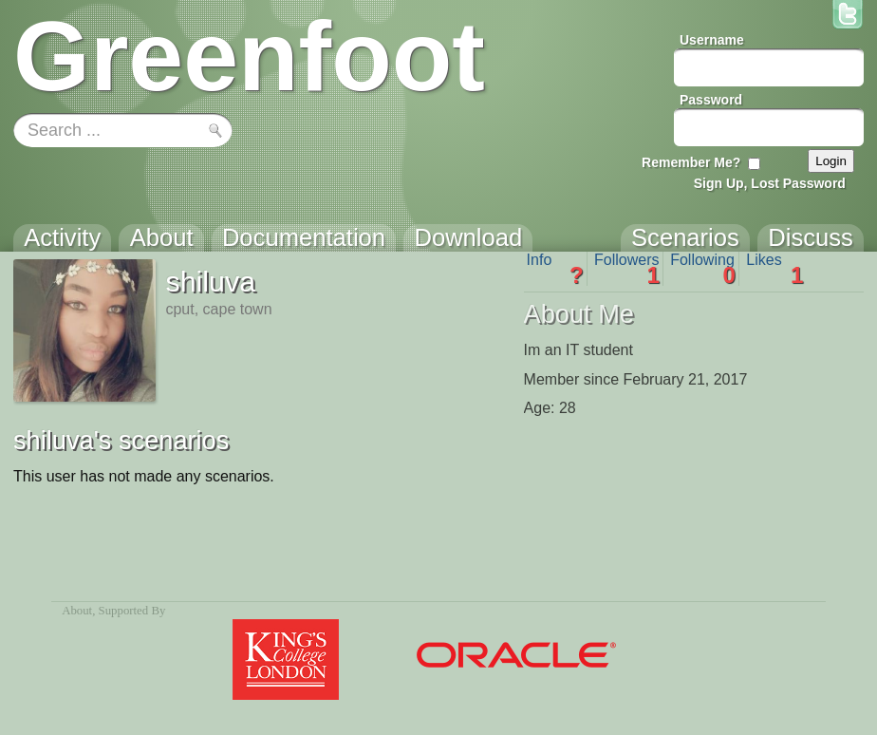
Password (711, 99)
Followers (627, 269)
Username (712, 39)
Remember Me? (691, 162)
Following (703, 269)
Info (555, 269)
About (77, 610)
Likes (774, 269)
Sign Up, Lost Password (770, 183)
